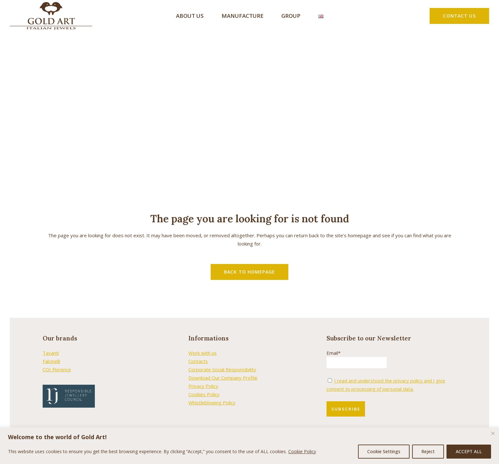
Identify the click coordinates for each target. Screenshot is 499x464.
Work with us (202, 344)
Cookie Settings (383, 451)
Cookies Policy (204, 385)
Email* (334, 344)
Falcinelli (51, 352)
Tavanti (51, 344)
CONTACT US (459, 16)
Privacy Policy (203, 377)
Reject (428, 451)
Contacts (198, 352)
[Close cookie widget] (493, 433)
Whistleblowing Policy (211, 393)
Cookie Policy (302, 451)
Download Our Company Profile (222, 369)
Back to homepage (249, 263)
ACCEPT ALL (469, 451)
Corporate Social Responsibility (222, 360)
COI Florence (57, 360)
